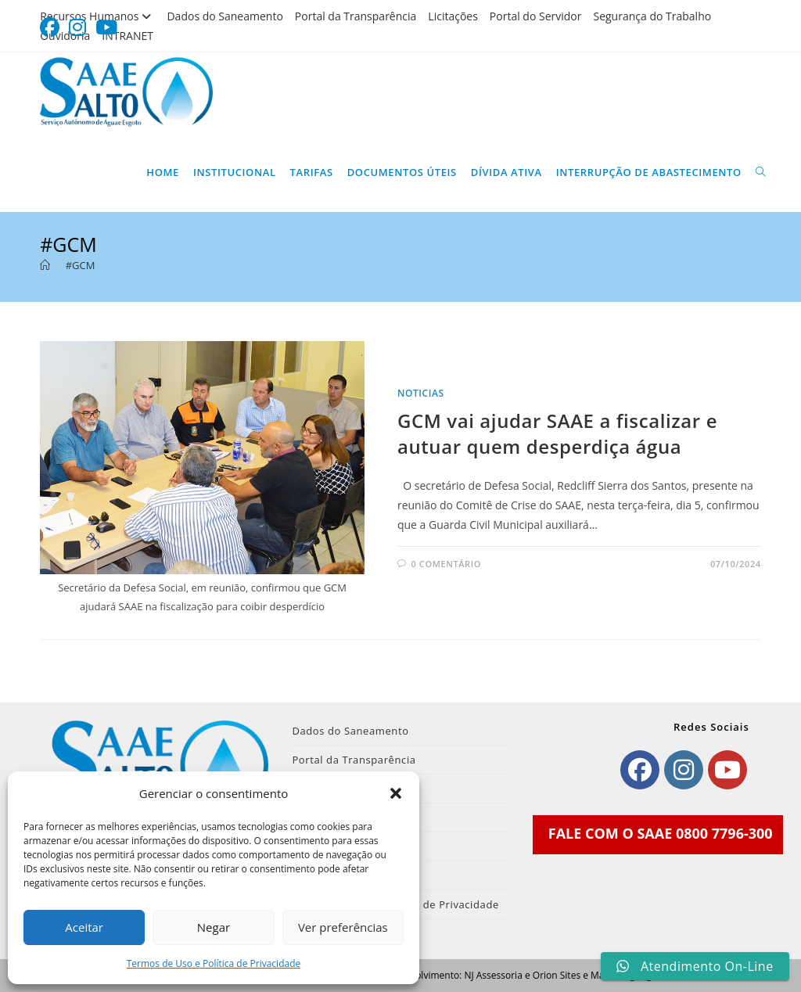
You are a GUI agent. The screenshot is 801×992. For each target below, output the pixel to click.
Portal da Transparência (356, 16)
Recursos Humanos (97, 16)
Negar (213, 927)
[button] (396, 793)
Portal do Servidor (536, 16)
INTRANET (127, 35)
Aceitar (84, 927)
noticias (420, 393)
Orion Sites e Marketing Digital (599, 975)
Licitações (453, 16)
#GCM (80, 265)
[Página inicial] (45, 265)
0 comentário (446, 564)
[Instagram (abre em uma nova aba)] (77, 28)
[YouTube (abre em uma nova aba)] (106, 28)
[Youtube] (727, 769)
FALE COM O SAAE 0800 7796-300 (660, 833)
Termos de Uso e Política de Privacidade (214, 963)
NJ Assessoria (493, 975)
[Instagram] (683, 769)
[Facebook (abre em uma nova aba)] (52, 28)
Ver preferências (343, 927)
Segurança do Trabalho (652, 16)
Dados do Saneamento (224, 16)
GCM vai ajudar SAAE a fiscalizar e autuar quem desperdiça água (557, 434)
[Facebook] (639, 769)
